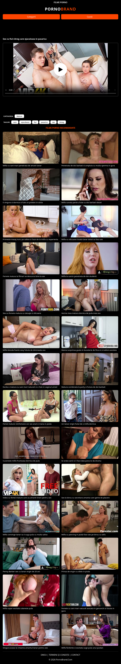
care (15, 122)
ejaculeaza (25, 122)
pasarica (44, 122)
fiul (35, 122)
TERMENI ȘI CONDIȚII (59, 654)
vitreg (61, 122)
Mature (19, 116)
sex (53, 122)
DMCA (44, 654)
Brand (60, 9)
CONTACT (75, 654)
